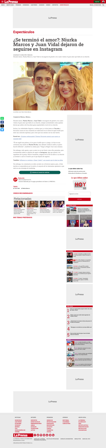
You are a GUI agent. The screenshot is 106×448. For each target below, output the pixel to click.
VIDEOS (49, 428)
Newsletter (78, 438)
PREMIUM (50, 417)
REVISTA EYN (82, 428)
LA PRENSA (82, 420)
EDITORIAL (66, 420)
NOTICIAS (18, 417)
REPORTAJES (50, 425)
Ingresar (97, 1)
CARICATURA (66, 423)
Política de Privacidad (53, 438)
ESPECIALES (50, 423)
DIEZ (80, 423)
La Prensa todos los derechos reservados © (22, 439)
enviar (79, 199)
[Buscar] (103, 5)
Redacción (30, 55)
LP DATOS (49, 427)
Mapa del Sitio (86, 438)
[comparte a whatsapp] (2, 118)
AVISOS (49, 432)
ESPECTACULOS (35, 422)
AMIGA (33, 425)
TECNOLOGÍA (34, 428)
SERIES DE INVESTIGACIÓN (51, 421)
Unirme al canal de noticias (40, 172)
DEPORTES (34, 420)
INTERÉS (33, 417)
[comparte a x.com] (2, 125)
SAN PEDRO (18, 422)
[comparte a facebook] (2, 122)
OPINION (65, 417)
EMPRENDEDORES (36, 423)
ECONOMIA (18, 423)
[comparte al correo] (2, 129)
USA (16, 428)
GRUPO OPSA (82, 417)
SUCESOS (17, 425)
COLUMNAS (66, 422)
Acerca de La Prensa (39, 438)
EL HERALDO (82, 422)
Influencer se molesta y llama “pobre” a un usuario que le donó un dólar (41, 160)
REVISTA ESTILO (83, 425)
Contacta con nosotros (66, 438)
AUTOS (33, 430)
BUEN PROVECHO (84, 427)
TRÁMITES (50, 430)
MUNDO (17, 427)
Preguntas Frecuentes (40, 440)
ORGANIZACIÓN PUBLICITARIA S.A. (22, 443)
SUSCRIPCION (83, 430)
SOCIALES (33, 427)
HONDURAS (18, 420)
